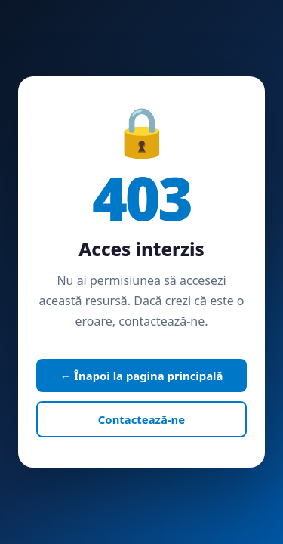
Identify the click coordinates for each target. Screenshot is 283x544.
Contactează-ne (141, 419)
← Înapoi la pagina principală (141, 375)
